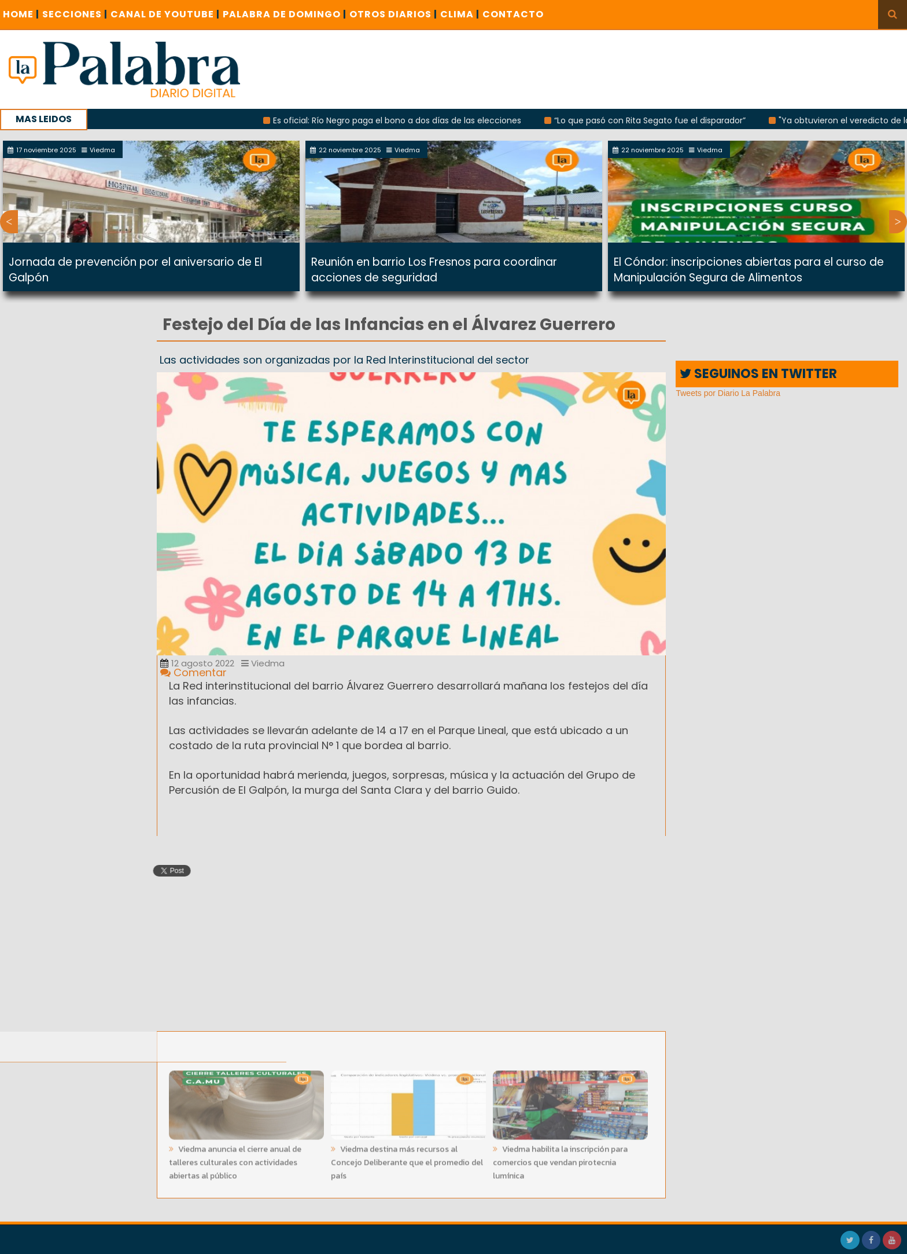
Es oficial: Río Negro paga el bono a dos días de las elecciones (403, 120)
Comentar (193, 672)
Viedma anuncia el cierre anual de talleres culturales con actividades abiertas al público (235, 1159)
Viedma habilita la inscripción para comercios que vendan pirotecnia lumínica (560, 1159)
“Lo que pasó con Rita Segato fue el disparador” (655, 120)
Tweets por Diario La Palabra (728, 393)
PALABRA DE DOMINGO (284, 14)
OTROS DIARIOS (393, 14)
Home (21, 14)
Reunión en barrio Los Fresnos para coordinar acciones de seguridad (434, 269)
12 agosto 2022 (197, 663)
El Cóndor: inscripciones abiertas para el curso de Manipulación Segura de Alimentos (749, 269)
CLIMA (460, 14)
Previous (9, 221)
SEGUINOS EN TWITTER (758, 374)
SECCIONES (75, 14)
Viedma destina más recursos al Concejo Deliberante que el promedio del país (407, 1159)
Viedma (263, 663)
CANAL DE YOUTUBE (165, 14)
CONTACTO (513, 14)
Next (898, 221)
